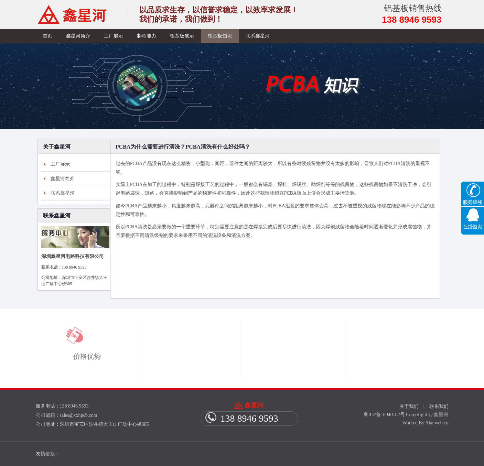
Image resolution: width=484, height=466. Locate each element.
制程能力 (146, 36)
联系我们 (439, 406)
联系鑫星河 (258, 36)
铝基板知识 (220, 36)
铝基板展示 (182, 36)
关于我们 (409, 406)
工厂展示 (113, 36)
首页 (47, 36)
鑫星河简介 (78, 36)
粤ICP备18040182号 (384, 414)
